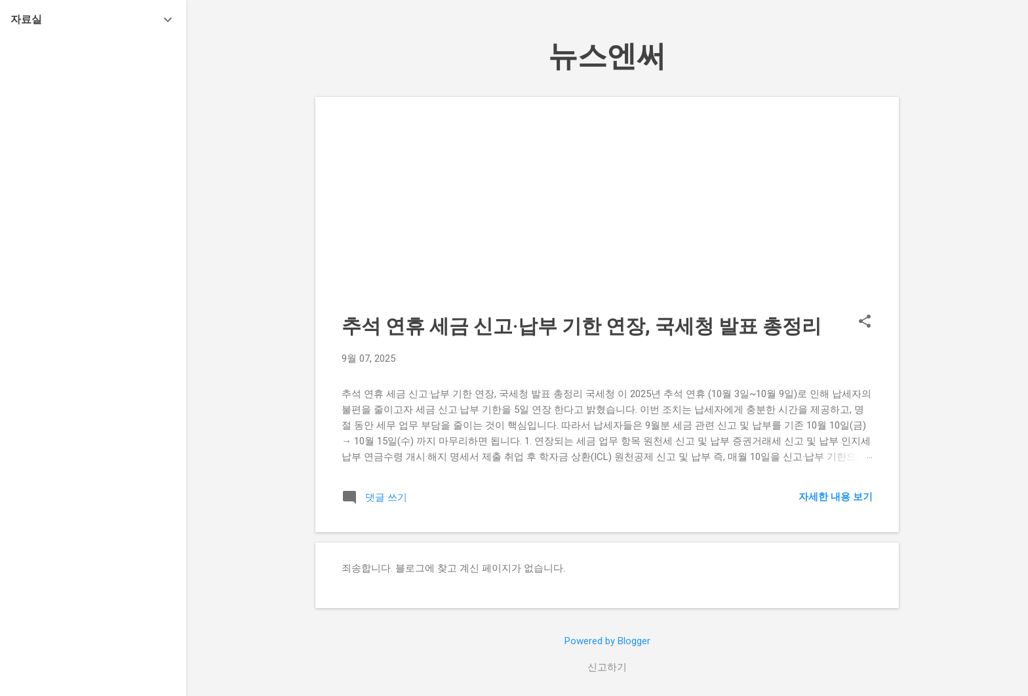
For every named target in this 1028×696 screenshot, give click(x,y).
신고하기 (607, 667)
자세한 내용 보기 (836, 497)
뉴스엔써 (607, 56)
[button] (865, 322)
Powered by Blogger (607, 641)
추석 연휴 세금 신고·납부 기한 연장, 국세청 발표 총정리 (581, 326)
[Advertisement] (607, 215)
